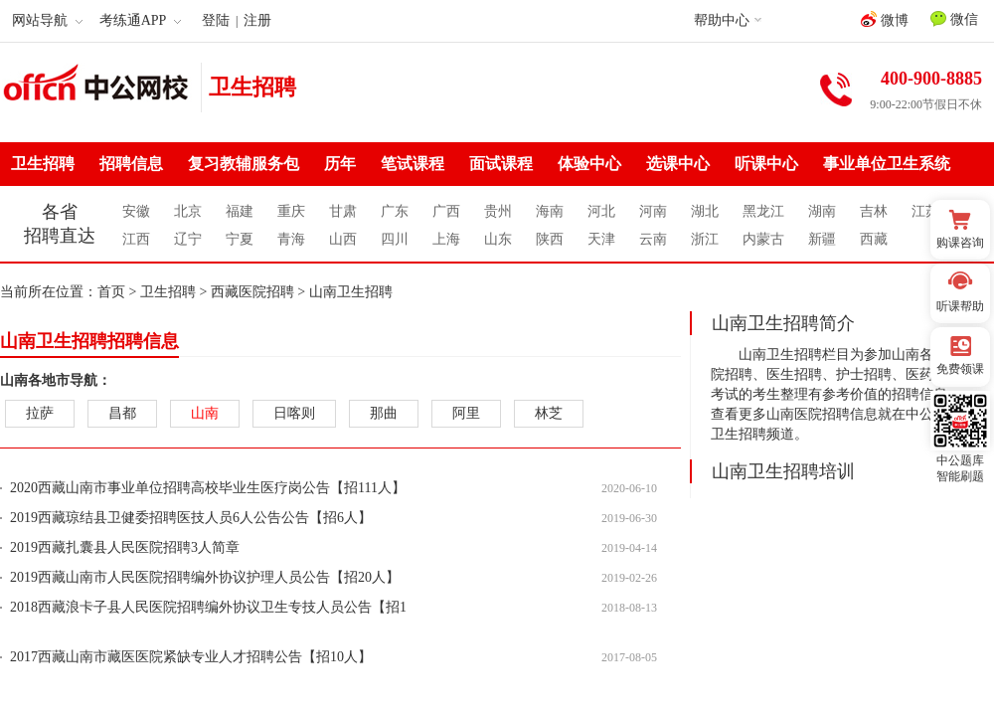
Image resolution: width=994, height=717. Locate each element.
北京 (188, 211)
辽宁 (188, 239)
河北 (601, 211)
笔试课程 (412, 163)
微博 (885, 19)
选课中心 (678, 163)
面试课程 (501, 163)
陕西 (550, 239)
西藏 (874, 239)
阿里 (466, 413)
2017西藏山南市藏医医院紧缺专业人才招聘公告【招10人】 (191, 656)
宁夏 (239, 239)
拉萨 (40, 413)
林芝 (549, 413)
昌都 (122, 413)
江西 (136, 239)
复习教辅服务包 (243, 163)
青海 (291, 239)
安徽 (136, 211)
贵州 (498, 211)
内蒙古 (763, 239)
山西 (343, 239)
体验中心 (589, 163)
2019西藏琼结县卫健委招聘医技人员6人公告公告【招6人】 (191, 517)
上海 (446, 239)
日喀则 (294, 413)
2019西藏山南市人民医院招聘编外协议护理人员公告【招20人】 (205, 577)
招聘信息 (131, 163)
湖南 (822, 211)
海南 (550, 211)
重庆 (291, 211)
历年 (340, 163)
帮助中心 (721, 20)
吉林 (874, 211)
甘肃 (343, 211)
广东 (395, 211)
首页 (111, 291)
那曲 (384, 413)
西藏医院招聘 (252, 291)
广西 (446, 211)
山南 (205, 413)
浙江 (705, 239)
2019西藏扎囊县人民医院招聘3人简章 (125, 547)
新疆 (822, 239)
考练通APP (140, 20)
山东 (498, 239)
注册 (257, 20)
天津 (601, 239)
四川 (395, 239)
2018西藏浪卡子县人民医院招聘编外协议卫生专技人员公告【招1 (208, 607)
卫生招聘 (252, 87)
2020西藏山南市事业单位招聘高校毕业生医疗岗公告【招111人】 (208, 487)
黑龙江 (763, 211)
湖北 (705, 211)
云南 (653, 239)
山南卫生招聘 (351, 291)
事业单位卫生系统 (886, 163)
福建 (239, 211)
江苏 (925, 211)
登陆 (216, 20)
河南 (653, 211)
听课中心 (766, 163)
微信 (954, 19)
